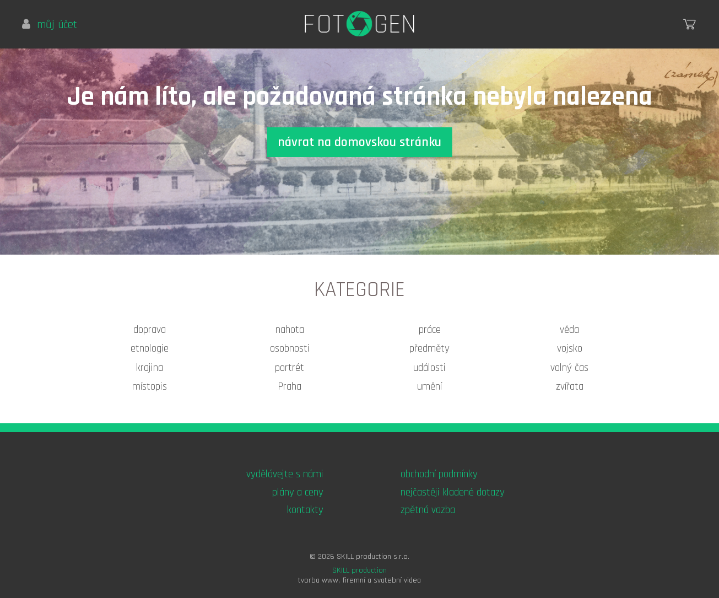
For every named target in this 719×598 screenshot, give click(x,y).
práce (430, 330)
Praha (289, 387)
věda (569, 330)
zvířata (569, 387)
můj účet (49, 25)
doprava (149, 330)
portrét (289, 368)
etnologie (150, 348)
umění (429, 387)
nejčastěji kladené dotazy (453, 492)
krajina (149, 368)
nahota (289, 330)
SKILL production (359, 570)
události (429, 368)
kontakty (305, 510)
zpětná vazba (428, 510)
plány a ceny (297, 492)
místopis (149, 387)
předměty (429, 348)
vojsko (569, 348)
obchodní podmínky (439, 474)
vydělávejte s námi (284, 474)
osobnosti (290, 348)
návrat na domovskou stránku (359, 142)
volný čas (569, 368)
